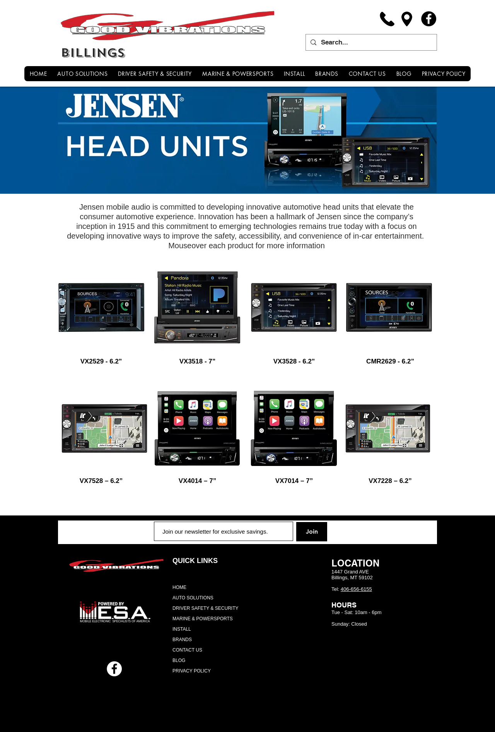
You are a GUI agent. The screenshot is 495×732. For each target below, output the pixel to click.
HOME (179, 587)
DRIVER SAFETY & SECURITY (205, 608)
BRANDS (182, 639)
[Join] (311, 531)
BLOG (178, 660)
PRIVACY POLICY (191, 671)
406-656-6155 (356, 589)
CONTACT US (187, 650)
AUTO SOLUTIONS (192, 598)
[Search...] (370, 42)
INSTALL (181, 629)
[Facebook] (428, 18)
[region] (101, 307)
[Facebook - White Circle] (114, 668)
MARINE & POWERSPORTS (202, 618)
